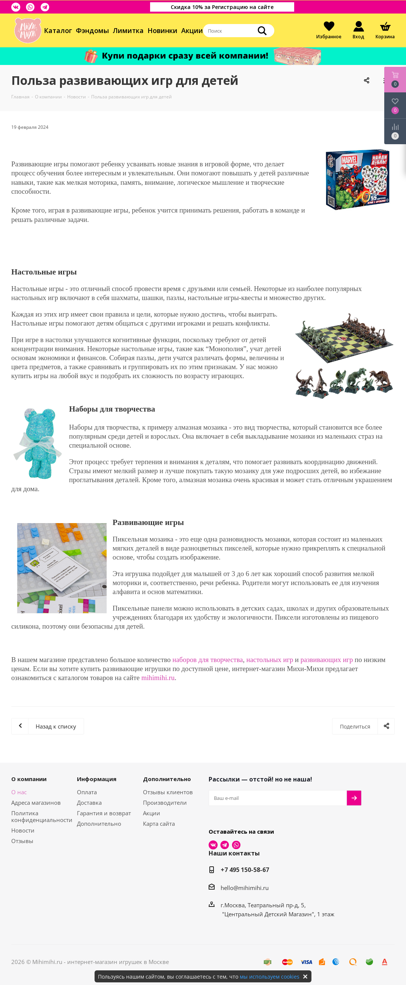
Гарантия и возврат (104, 813)
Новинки (162, 30)
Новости (23, 830)
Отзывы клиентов (168, 792)
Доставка (89, 802)
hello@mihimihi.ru (245, 887)
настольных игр (270, 660)
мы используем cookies (269, 976)
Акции (192, 30)
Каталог (58, 30)
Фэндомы (92, 30)
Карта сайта (159, 823)
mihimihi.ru (158, 678)
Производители (165, 802)
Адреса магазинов (36, 802)
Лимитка (128, 30)
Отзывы (22, 841)
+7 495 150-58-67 (245, 870)
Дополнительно (99, 823)
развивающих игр (327, 660)
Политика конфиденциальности (41, 816)
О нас (19, 792)
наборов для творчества (208, 660)
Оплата (87, 792)
